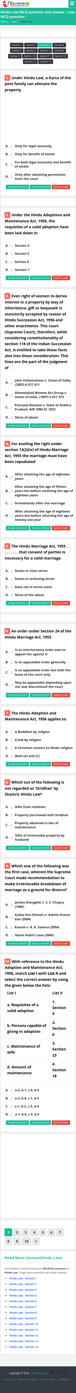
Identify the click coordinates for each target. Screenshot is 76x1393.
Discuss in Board (40, 186)
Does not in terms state (33, 587)
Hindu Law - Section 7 (23, 1307)
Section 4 (59, 45)
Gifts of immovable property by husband (39, 837)
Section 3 (45, 45)
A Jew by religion (28, 740)
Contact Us (64, 1379)
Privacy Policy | (49, 1379)
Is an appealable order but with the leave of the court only (43, 672)
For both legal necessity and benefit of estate (43, 164)
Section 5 (17, 50)
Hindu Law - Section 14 (23, 1347)
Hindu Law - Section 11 (23, 1330)
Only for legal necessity (33, 146)
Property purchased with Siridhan (41, 815)
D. (7, 177)
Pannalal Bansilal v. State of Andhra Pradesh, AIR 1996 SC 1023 (43, 407)
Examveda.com (39, 1373)
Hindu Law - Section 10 (23, 1324)
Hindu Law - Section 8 (23, 1312)
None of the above (29, 595)
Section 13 (30, 61)
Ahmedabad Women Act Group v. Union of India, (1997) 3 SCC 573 (41, 395)
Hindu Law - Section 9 (23, 1318)
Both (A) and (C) (27, 756)
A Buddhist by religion (32, 732)
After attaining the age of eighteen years (42, 476)
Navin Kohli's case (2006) (34, 935)
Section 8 (59, 50)
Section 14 (45, 61)
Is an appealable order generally (40, 662)
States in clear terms (31, 571)
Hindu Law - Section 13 (23, 1341)
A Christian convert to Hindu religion (44, 748)
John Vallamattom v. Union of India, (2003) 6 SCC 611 (43, 382)
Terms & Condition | (28, 1379)
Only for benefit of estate (35, 154)
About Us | (9, 1379)
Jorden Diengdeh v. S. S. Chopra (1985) (39, 904)
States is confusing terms (35, 579)
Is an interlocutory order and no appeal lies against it (40, 652)
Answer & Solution (17, 186)
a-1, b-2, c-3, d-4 (27, 1106)
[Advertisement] (38, 120)
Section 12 (60, 56)
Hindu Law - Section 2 (23, 1284)
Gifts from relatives (30, 807)
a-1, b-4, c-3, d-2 (27, 1114)
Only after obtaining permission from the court (40, 176)
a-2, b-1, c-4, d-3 (27, 1090)
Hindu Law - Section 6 (23, 1301)
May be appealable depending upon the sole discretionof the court (43, 684)
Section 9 (15, 56)
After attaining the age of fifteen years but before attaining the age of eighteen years (44, 491)
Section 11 (45, 56)
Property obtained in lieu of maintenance (36, 825)
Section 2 (31, 45)
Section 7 (45, 50)
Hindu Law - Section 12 (23, 1335)
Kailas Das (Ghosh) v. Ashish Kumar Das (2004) (42, 917)
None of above (26, 417)
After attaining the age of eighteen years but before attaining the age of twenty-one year (44, 515)
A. (7, 146)
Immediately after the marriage (40, 503)
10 (27, 1241)
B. (7, 154)
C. (6, 164)
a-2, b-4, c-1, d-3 (27, 1098)
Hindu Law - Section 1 (23, 1278)
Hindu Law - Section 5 (23, 1295)
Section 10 (29, 56)
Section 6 (31, 50)
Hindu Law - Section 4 (23, 1290)
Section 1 (17, 45)
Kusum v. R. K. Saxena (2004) (37, 927)
